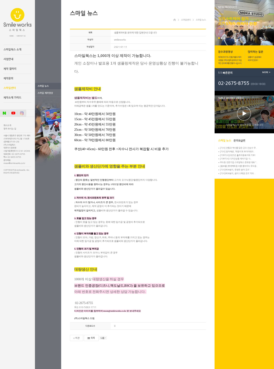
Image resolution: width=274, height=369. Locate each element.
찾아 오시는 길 (9, 129)
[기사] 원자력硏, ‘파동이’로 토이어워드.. (237, 152)
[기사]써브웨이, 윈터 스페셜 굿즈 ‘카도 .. (238, 173)
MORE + (266, 72)
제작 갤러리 (9, 68)
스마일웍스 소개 (12, 49)
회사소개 (7, 125)
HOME (11, 36)
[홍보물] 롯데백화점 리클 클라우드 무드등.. (239, 166)
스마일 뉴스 (43, 86)
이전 (77, 338)
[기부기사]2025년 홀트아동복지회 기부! (237, 155)
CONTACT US (21, 36)
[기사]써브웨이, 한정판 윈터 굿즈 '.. (236, 170)
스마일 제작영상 (45, 93)
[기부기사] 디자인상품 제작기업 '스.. (236, 159)
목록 (91, 338)
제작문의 (8, 78)
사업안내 (8, 59)
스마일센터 (9, 88)
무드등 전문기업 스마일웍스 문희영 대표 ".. (239, 162)
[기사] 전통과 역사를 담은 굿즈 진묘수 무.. (238, 148)
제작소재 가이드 (12, 97)
